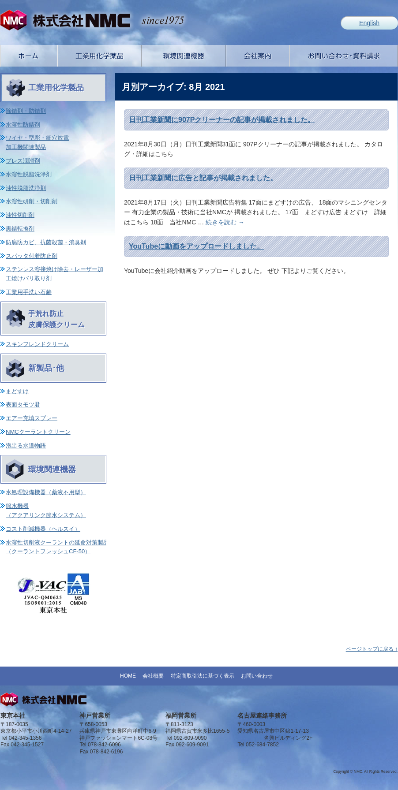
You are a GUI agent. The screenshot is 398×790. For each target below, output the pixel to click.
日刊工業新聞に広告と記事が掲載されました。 (203, 178)
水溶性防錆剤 (23, 124)
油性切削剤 (20, 215)
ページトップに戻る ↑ (372, 649)
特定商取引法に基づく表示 (202, 676)
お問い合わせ (257, 676)
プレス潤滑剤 (23, 160)
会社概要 (153, 676)
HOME (128, 676)
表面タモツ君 (23, 404)
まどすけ (17, 391)
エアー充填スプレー (31, 418)
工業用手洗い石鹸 (29, 292)
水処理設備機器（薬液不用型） (46, 492)
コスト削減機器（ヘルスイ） (43, 528)
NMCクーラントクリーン (38, 432)
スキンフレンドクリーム (37, 344)
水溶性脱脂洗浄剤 (29, 174)
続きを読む (225, 222)
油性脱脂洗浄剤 (26, 188)
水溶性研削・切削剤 (31, 201)
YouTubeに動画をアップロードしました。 (196, 246)
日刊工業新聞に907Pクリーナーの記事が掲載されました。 (222, 119)
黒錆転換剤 (20, 228)
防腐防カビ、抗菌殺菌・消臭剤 (46, 242)
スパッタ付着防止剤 (31, 256)
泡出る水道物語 (26, 445)
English (369, 22)
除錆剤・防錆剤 (26, 111)
